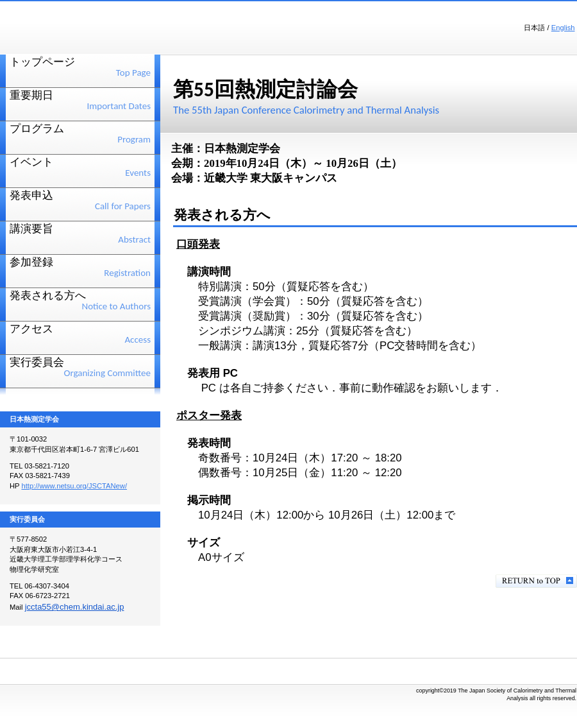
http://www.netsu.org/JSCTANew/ (74, 486)
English (563, 27)
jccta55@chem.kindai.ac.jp (74, 607)
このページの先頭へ (536, 581)
